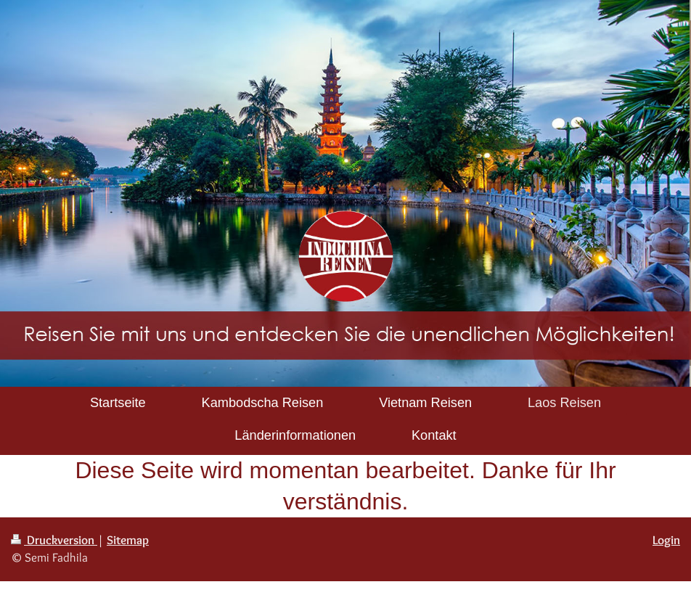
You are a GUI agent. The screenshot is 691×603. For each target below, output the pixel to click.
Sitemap (128, 540)
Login (666, 540)
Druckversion (54, 540)
